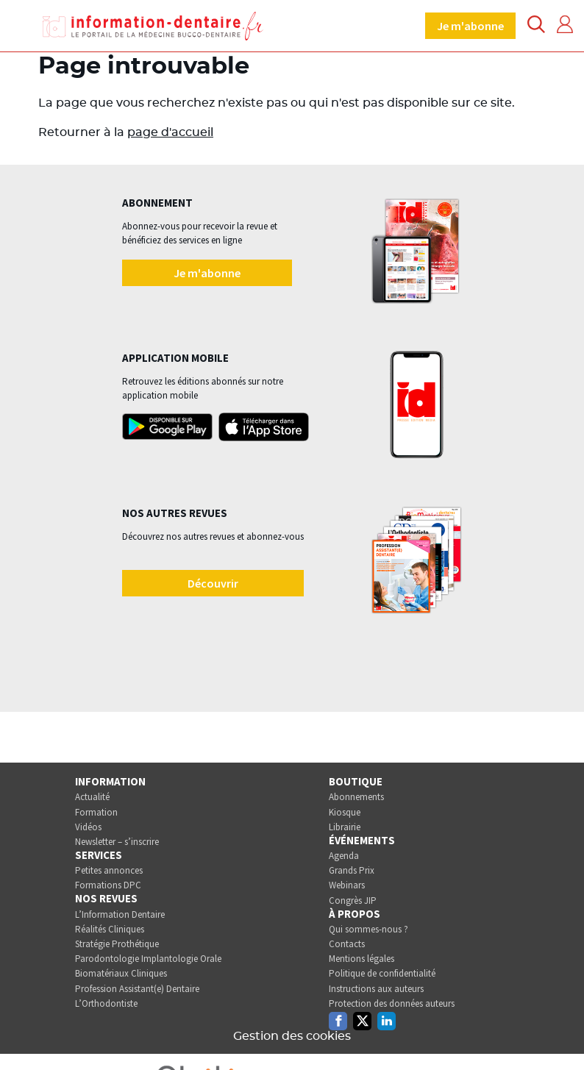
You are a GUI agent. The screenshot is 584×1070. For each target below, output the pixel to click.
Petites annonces (109, 870)
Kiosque (344, 812)
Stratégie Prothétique (117, 944)
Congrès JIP (353, 900)
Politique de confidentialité (382, 973)
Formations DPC (108, 885)
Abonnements (356, 797)
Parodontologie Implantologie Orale (148, 958)
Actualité (92, 797)
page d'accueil (170, 132)
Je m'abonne (470, 25)
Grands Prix (351, 870)
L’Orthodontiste (106, 1003)
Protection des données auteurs (392, 1003)
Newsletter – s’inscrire (117, 841)
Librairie (344, 827)
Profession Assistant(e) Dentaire (137, 988)
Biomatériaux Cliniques (121, 973)
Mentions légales (361, 958)
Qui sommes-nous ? (368, 929)
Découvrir (213, 583)
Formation (96, 812)
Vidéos (88, 827)
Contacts (347, 944)
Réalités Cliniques (109, 929)
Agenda (344, 855)
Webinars (347, 885)
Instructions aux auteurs (376, 988)
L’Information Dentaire (120, 914)
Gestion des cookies (292, 1036)
